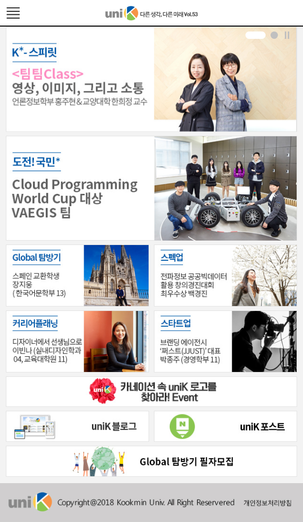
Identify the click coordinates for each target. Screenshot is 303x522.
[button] (255, 35)
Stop (287, 35)
